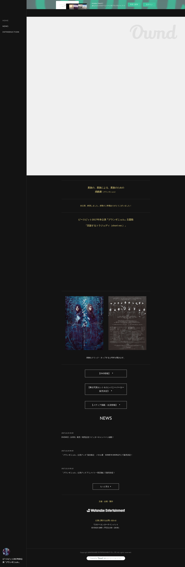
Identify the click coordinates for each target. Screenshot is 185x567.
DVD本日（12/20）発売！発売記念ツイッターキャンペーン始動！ (88, 442)
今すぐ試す (134, 4)
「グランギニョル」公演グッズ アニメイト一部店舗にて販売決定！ (88, 477)
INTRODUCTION (11, 32)
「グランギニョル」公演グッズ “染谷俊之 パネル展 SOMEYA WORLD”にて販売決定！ (97, 459)
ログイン (149, 4)
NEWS (5, 26)
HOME (6, 20)
